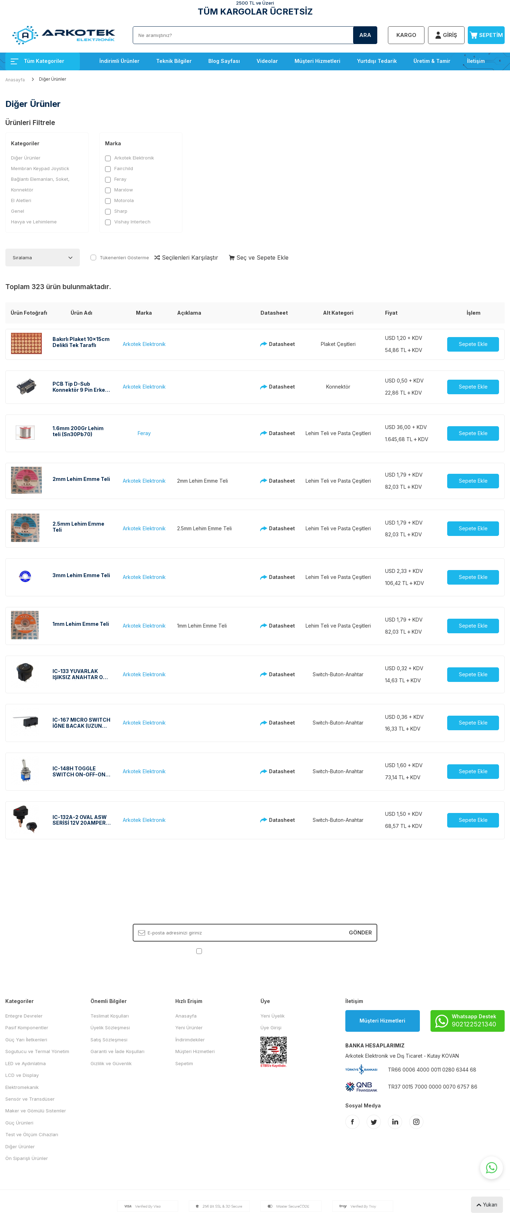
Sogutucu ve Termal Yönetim (37, 1051)
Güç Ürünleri (19, 1123)
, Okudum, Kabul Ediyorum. (255, 951)
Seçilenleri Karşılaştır (186, 257)
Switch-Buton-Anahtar (338, 674)
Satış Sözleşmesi (109, 1039)
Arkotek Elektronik (129, 158)
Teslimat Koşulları (110, 1016)
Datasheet (275, 344)
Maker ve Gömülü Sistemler (35, 1110)
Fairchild (119, 169)
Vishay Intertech (127, 222)
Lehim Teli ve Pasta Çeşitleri (338, 433)
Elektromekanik (22, 1087)
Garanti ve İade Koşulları (117, 1051)
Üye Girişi (271, 1027)
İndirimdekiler (190, 1039)
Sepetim (184, 1063)
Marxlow (119, 190)
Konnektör (338, 387)
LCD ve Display (22, 1075)
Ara (365, 35)
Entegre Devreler (24, 1016)
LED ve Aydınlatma (25, 1063)
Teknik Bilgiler (174, 61)
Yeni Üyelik (273, 1016)
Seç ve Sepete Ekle (259, 257)
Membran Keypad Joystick (40, 168)
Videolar (267, 61)
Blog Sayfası (224, 61)
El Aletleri (21, 200)
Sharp (116, 211)
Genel (17, 211)
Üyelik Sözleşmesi (110, 1027)
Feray (115, 179)
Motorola (119, 200)
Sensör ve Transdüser (30, 1099)
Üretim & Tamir (431, 61)
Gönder (360, 932)
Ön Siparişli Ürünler (26, 1158)
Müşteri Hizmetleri (317, 61)
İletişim (476, 61)
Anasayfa (15, 79)
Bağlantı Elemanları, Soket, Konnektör (40, 184)
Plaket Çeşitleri (338, 344)
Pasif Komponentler (26, 1027)
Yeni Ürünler (189, 1027)
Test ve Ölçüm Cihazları (31, 1134)
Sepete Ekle (473, 344)
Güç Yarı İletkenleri (26, 1039)
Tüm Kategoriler (37, 61)
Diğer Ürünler (25, 158)
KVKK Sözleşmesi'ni (228, 951)
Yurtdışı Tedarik (377, 61)
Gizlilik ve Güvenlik (111, 1063)
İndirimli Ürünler (119, 61)
